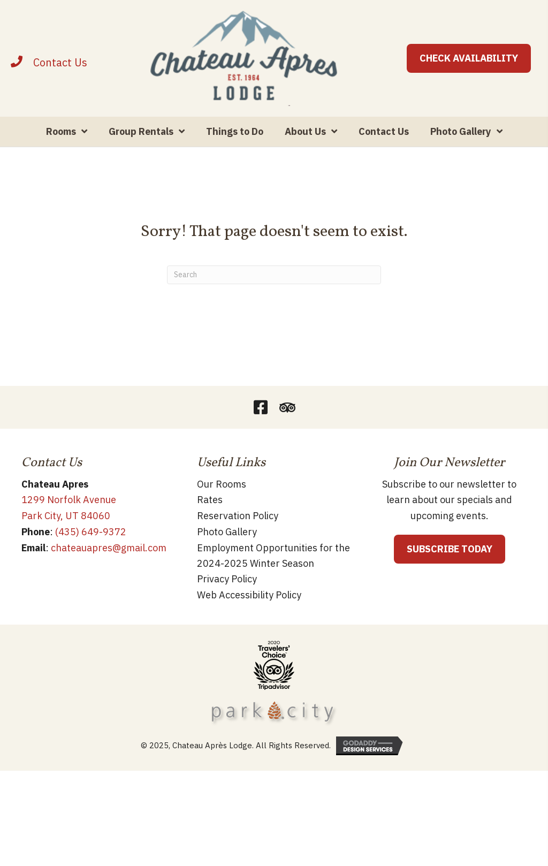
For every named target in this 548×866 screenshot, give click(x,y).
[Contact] (60, 62)
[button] (260, 408)
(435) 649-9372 (90, 532)
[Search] (274, 275)
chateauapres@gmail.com (108, 548)
